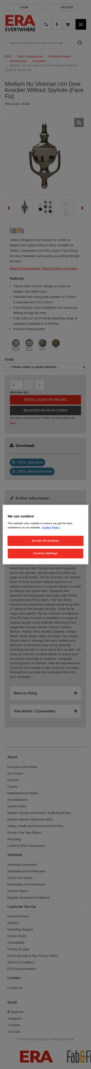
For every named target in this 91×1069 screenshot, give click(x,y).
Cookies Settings (45, 553)
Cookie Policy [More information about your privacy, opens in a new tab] (51, 527)
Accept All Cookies (45, 540)
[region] (45, 534)
